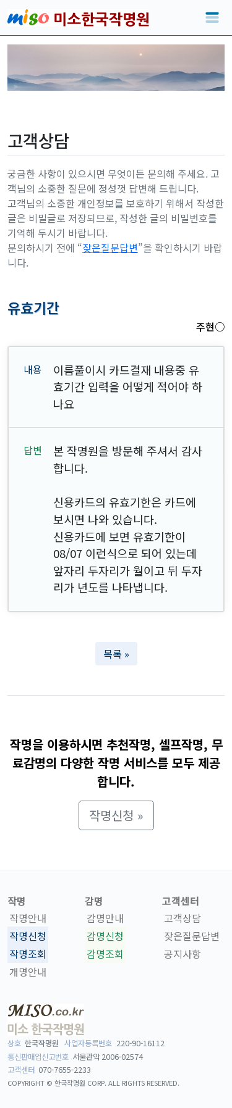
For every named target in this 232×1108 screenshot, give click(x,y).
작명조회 (27, 953)
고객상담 (182, 918)
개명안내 (27, 971)
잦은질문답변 (110, 247)
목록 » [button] (116, 653)
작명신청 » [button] (116, 815)
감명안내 (105, 918)
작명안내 (27, 918)
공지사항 (182, 953)
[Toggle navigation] (212, 18)
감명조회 (105, 953)
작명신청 (27, 935)
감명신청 (105, 935)
